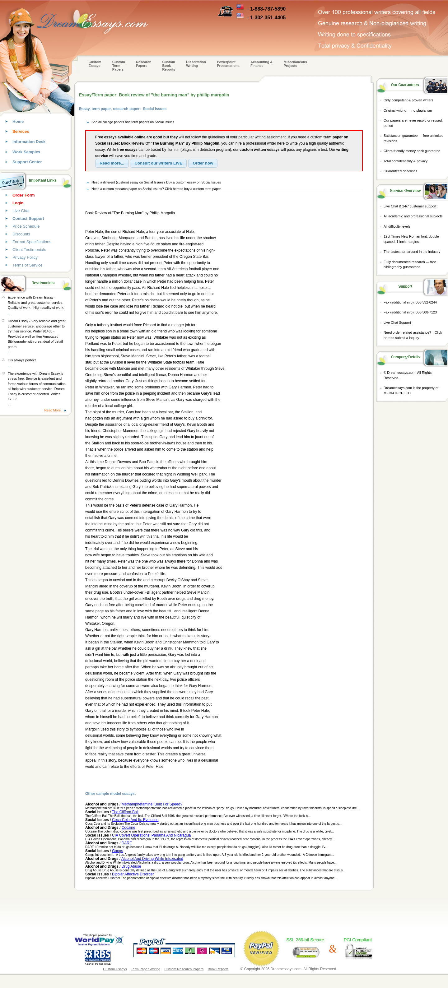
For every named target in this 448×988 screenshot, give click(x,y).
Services (20, 131)
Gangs (117, 851)
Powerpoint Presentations (228, 63)
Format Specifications (31, 241)
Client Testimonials (29, 249)
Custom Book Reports (168, 65)
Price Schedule (26, 226)
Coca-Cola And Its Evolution (135, 820)
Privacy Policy (25, 257)
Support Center (27, 162)
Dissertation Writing (196, 63)
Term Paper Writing (145, 969)
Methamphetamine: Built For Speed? (152, 804)
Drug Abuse (131, 866)
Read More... (53, 410)
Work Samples (26, 152)
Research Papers (144, 63)
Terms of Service (27, 265)
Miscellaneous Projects (295, 63)
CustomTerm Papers (118, 65)
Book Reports (218, 969)
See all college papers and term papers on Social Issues (132, 122)
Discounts (21, 234)
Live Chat (21, 210)
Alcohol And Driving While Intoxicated (152, 858)
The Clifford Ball (125, 812)
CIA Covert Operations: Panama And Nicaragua (151, 835)
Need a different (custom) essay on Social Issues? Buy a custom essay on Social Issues (156, 182)
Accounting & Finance (261, 63)
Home (18, 121)
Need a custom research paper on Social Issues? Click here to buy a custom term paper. (156, 189)
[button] (112, 163)
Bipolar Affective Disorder (133, 874)
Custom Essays (95, 63)
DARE (127, 843)
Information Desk (28, 141)
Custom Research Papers (183, 969)
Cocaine (128, 827)
